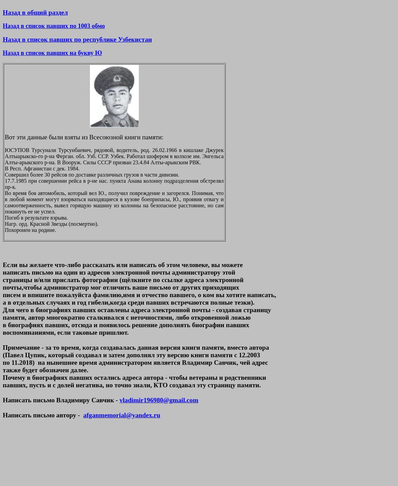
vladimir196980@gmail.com (158, 400)
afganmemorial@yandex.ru (121, 415)
